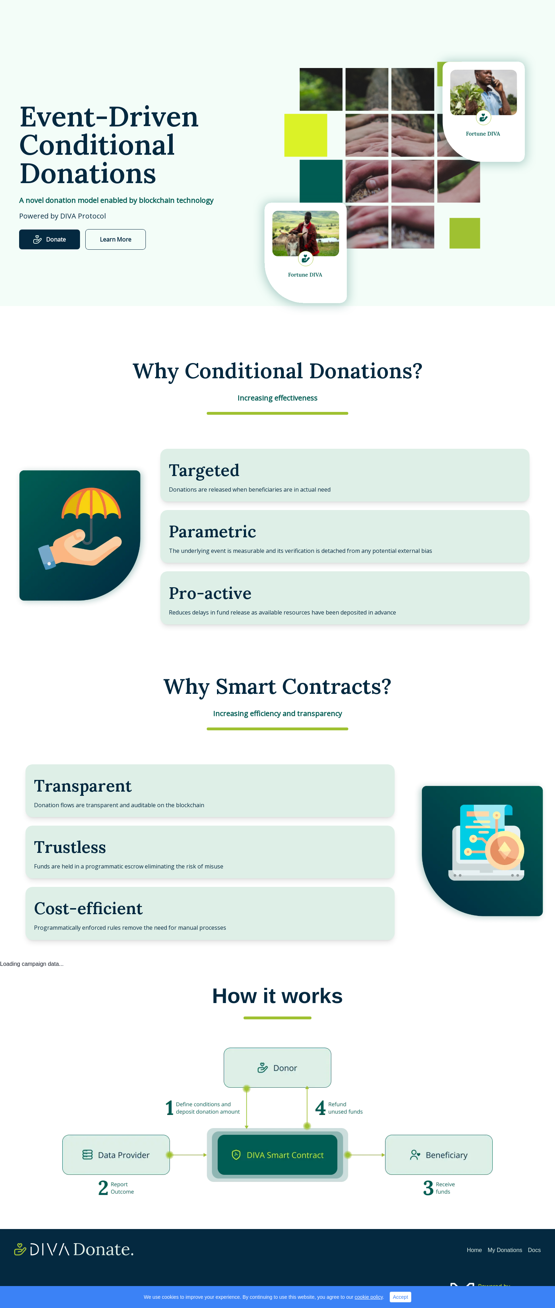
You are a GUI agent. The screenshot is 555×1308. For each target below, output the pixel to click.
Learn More (115, 239)
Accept (400, 1297)
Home (474, 1250)
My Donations (505, 1250)
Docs (534, 1250)
